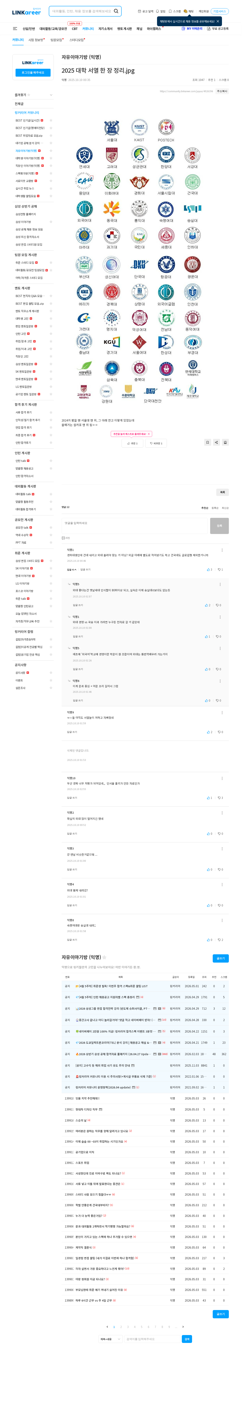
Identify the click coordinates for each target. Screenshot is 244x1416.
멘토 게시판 (124, 28)
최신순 (225, 508)
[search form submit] (116, 11)
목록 (222, 492)
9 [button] (169, 1327)
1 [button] (114, 1327)
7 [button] (155, 1327)
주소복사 (222, 91)
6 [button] (148, 1327)
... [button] (176, 1327)
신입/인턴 (29, 28)
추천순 (204, 508)
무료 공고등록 (218, 28)
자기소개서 (105, 28)
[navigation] (33, 103)
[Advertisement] (145, 468)
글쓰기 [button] (221, 958)
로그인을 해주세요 (33, 72)
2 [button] (121, 1327)
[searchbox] (152, 1339)
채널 (139, 28)
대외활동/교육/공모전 (53, 28)
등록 (219, 525)
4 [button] (135, 1327)
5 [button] (141, 1327)
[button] (107, 1326)
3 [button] (128, 1327)
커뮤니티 (88, 28)
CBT (75, 27)
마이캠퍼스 (154, 28)
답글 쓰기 (85, 569)
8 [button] (162, 1327)
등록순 (215, 508)
